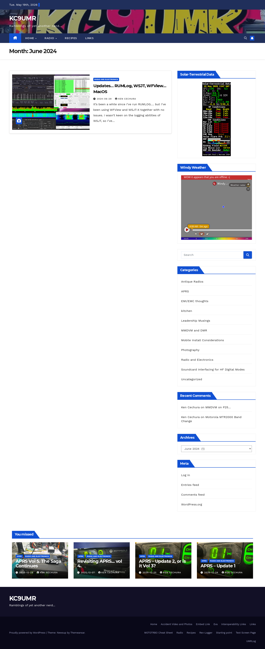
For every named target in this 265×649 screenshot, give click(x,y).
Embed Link (203, 624)
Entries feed (190, 485)
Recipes (71, 38)
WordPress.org (191, 504)
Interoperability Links (233, 624)
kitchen (186, 311)
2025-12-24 (211, 572)
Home (30, 38)
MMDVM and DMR (194, 330)
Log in (185, 475)
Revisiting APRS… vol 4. (99, 563)
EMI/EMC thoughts (194, 301)
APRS (185, 291)
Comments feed (193, 494)
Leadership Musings (195, 320)
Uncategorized (191, 379)
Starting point (224, 632)
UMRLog (251, 641)
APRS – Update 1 (218, 565)
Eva (215, 624)
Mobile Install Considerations (202, 340)
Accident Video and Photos (176, 624)
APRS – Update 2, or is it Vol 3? (162, 563)
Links (89, 38)
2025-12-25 (150, 572)
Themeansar (77, 632)
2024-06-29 (105, 99)
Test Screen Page (246, 632)
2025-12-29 (26, 572)
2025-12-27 (88, 572)
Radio (50, 38)
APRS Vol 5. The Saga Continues (38, 563)
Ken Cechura (125, 99)
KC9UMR (22, 18)
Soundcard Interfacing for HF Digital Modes (213, 369)
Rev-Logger (205, 632)
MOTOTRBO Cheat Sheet (158, 632)
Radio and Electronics (106, 79)
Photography (190, 350)
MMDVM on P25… (218, 407)
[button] (245, 38)
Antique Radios (192, 281)
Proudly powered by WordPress (27, 632)
